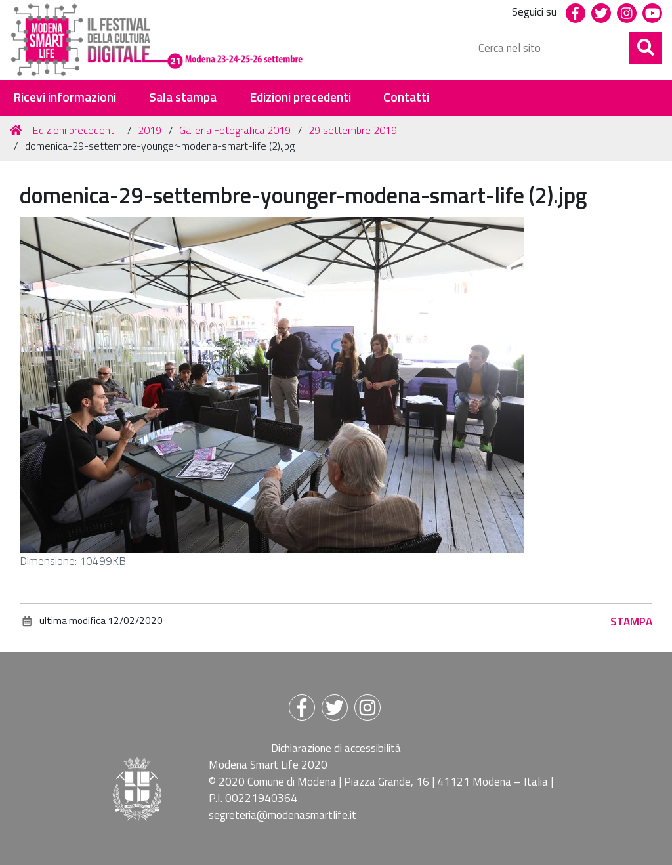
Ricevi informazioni (64, 97)
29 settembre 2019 (352, 130)
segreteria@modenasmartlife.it (282, 815)
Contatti (406, 97)
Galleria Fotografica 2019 (235, 130)
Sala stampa (183, 97)
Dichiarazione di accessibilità (336, 748)
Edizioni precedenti (300, 97)
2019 (149, 130)
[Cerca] (645, 48)
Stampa (631, 621)
